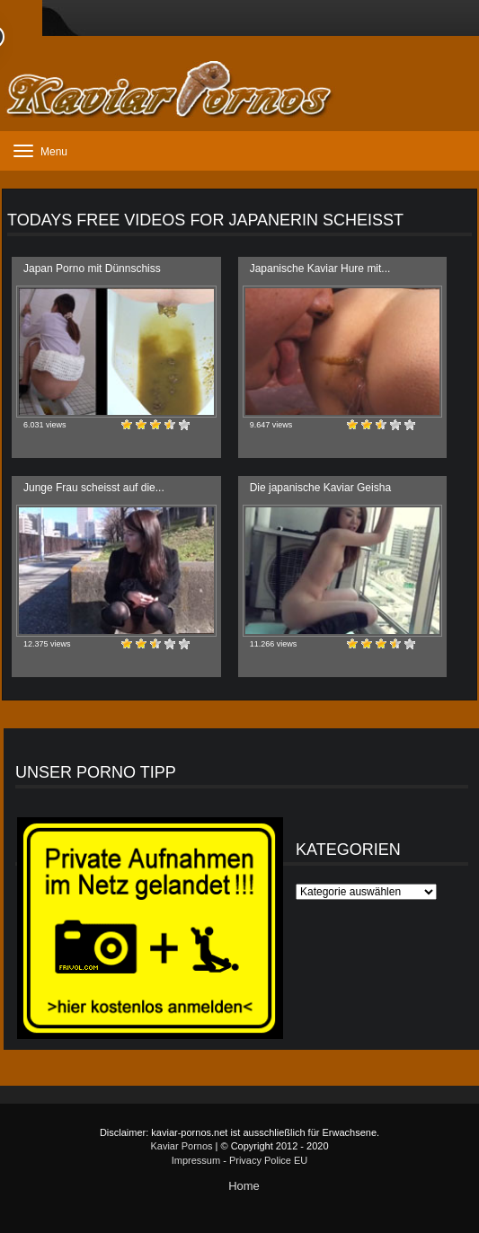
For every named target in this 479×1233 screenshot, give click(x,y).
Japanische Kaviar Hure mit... (320, 268)
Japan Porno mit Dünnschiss (92, 268)
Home (244, 1186)
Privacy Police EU (268, 1160)
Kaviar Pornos (181, 1146)
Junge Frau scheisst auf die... (93, 487)
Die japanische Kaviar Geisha (320, 487)
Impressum (196, 1160)
